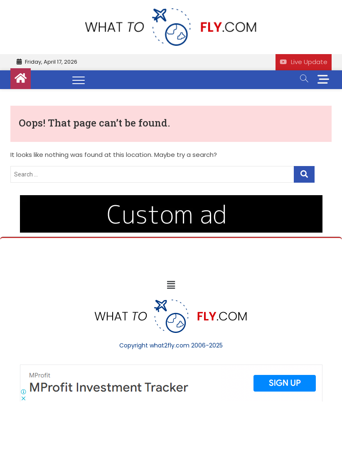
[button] (171, 285)
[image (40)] (171, 199)
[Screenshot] (171, 369)
